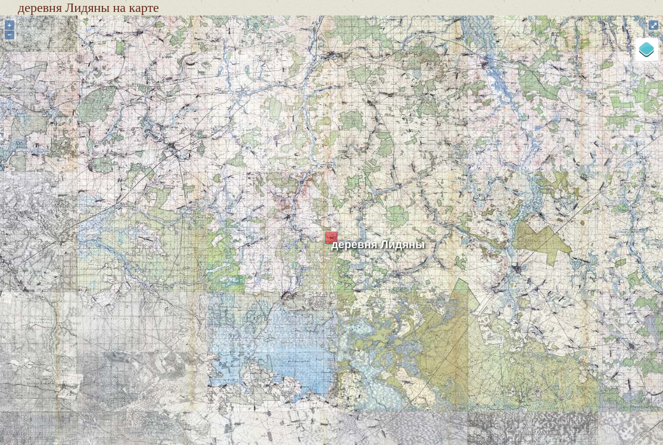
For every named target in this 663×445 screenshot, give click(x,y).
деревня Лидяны (378, 244)
